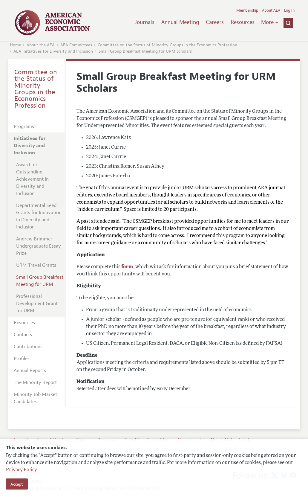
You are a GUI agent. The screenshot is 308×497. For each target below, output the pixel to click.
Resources (243, 22)
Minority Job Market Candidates (35, 398)
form (127, 267)
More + (269, 22)
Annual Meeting (180, 22)
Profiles (22, 359)
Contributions (28, 347)
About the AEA (41, 45)
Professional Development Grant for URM (37, 303)
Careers (215, 22)
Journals (144, 22)
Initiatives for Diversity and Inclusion (30, 145)
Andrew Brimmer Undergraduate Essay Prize (38, 246)
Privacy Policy (21, 470)
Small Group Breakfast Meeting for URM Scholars (145, 51)
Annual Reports (30, 370)
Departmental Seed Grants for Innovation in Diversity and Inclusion (39, 216)
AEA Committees (76, 45)
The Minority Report (35, 382)
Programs (24, 126)
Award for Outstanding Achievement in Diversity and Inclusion (32, 179)
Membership (247, 10)
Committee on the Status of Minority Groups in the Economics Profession (167, 45)
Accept (16, 484)
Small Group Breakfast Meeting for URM (39, 280)
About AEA (271, 10)
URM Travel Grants (36, 265)
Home (15, 45)
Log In (289, 10)
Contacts (23, 335)
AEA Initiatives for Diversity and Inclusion (53, 51)
